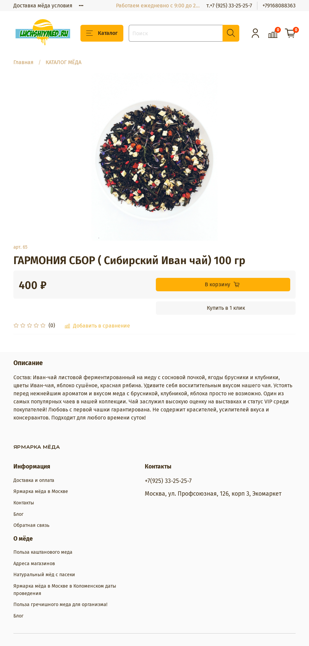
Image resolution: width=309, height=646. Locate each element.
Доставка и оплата (33, 480)
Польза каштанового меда (42, 552)
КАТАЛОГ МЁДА (63, 62)
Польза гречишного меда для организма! (60, 604)
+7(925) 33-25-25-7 (168, 481)
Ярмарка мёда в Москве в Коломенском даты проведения (64, 589)
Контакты (23, 503)
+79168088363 (279, 5)
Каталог (102, 33)
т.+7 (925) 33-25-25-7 (229, 5)
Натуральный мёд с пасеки (44, 575)
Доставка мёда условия (42, 5)
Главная (23, 62)
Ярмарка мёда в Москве (40, 491)
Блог (18, 514)
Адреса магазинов (34, 563)
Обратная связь (31, 525)
